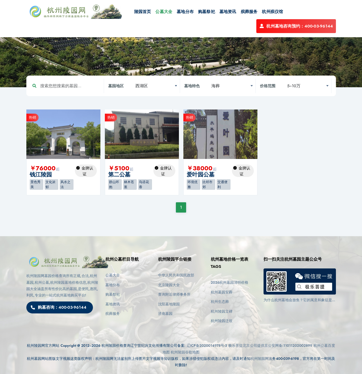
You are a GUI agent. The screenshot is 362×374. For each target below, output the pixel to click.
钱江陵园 (41, 175)
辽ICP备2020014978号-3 (207, 345)
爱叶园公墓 (200, 175)
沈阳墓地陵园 (169, 304)
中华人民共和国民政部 (176, 275)
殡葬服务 (249, 12)
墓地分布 (185, 12)
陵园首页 (142, 12)
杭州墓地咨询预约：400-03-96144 (296, 26)
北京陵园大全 (169, 285)
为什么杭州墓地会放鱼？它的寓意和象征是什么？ (300, 300)
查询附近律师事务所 (174, 294)
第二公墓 (119, 175)
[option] (63, 134)
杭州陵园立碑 (221, 311)
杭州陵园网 (259, 358)
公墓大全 (163, 12)
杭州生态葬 (220, 301)
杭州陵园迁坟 (221, 320)
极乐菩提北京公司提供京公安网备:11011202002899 (270, 345)
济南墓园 (165, 313)
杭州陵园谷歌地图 (185, 352)
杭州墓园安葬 (221, 292)
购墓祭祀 (206, 12)
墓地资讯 (227, 12)
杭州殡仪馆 (272, 12)
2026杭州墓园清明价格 (230, 282)
